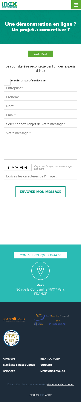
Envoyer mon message (40, 192)
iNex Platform (50, 358)
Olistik (48, 394)
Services (9, 371)
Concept (9, 358)
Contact (46, 365)
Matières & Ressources (19, 365)
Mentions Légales (52, 371)
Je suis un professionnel (27, 80)
